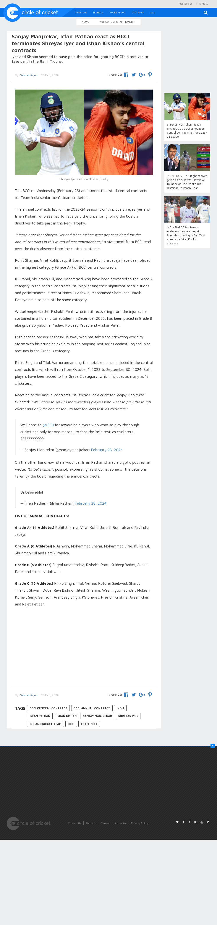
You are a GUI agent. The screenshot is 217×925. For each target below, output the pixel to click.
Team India (89, 724)
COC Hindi (138, 12)
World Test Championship (117, 21)
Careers (106, 823)
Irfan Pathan (39, 716)
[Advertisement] (83, 647)
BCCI (71, 724)
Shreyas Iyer (128, 716)
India (120, 708)
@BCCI (48, 425)
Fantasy (203, 3)
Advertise (121, 823)
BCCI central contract (48, 708)
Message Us (186, 3)
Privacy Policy (139, 823)
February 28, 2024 (107, 449)
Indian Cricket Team (45, 724)
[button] (152, 12)
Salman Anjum (28, 695)
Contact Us (74, 823)
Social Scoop (117, 12)
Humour (98, 12)
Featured (81, 12)
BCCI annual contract (92, 708)
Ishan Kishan (67, 716)
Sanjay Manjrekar (97, 716)
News (85, 21)
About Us (91, 823)
